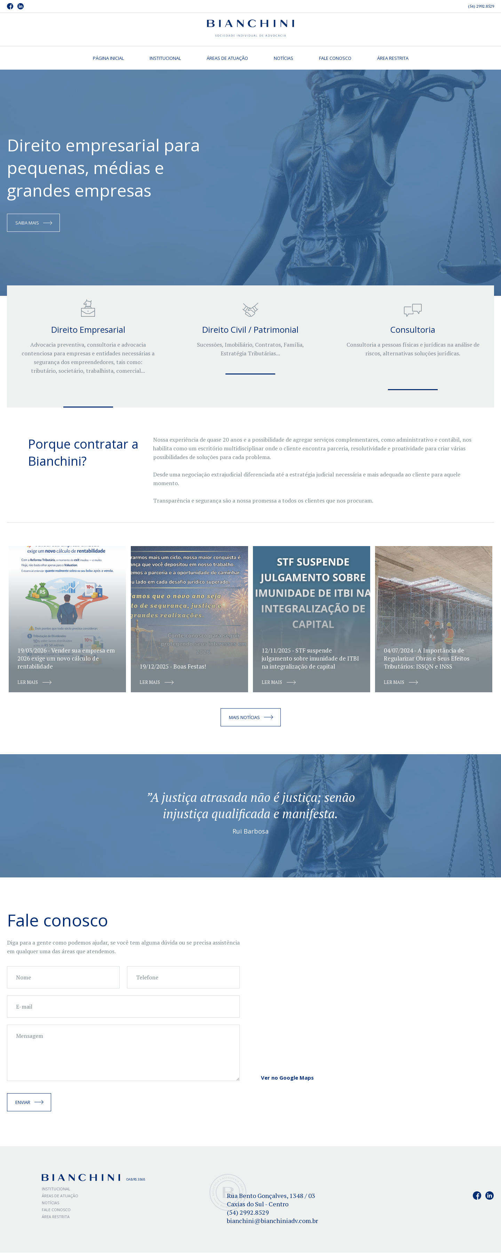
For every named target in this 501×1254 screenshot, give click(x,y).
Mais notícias (244, 719)
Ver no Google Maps (287, 1078)
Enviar (22, 1104)
